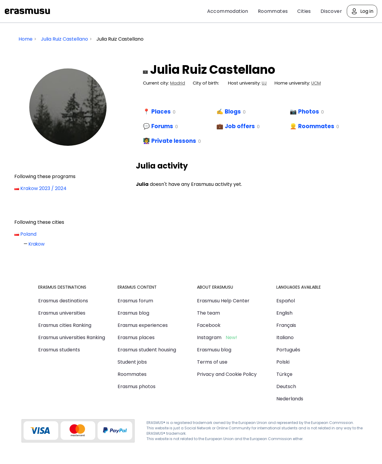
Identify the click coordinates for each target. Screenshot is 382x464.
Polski (282, 362)
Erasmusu (27, 11)
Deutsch (286, 386)
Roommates (273, 11)
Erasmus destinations (63, 300)
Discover (331, 11)
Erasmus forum (135, 300)
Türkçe (284, 374)
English (284, 313)
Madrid (177, 83)
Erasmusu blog (214, 349)
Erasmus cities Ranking (64, 325)
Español (285, 300)
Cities (304, 11)
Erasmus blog (133, 313)
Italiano (285, 337)
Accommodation (227, 11)
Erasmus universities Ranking (71, 337)
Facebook (209, 325)
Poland (28, 234)
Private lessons (173, 141)
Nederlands (289, 398)
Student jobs (132, 362)
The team (208, 313)
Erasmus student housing (147, 349)
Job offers (240, 126)
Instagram (209, 337)
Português (288, 349)
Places (161, 112)
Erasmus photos (136, 386)
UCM (316, 83)
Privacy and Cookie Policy (227, 374)
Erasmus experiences (143, 325)
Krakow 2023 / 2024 (43, 188)
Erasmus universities (61, 313)
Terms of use (212, 362)
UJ (264, 83)
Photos (308, 112)
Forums (162, 126)
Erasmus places (136, 337)
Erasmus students (59, 349)
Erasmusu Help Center (223, 300)
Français (286, 325)
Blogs (233, 112)
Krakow (37, 244)
